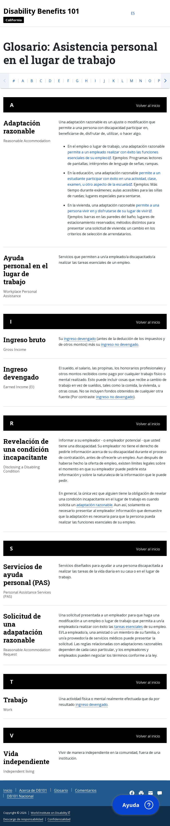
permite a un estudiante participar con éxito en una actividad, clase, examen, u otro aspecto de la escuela (114, 178)
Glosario (61, 790)
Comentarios (86, 790)
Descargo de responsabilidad (23, 819)
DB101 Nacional (20, 796)
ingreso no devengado (119, 344)
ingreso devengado (80, 338)
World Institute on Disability (49, 813)
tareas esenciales (128, 626)
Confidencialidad (59, 819)
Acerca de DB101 (33, 790)
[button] (135, 805)
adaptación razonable (94, 504)
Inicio (7, 790)
